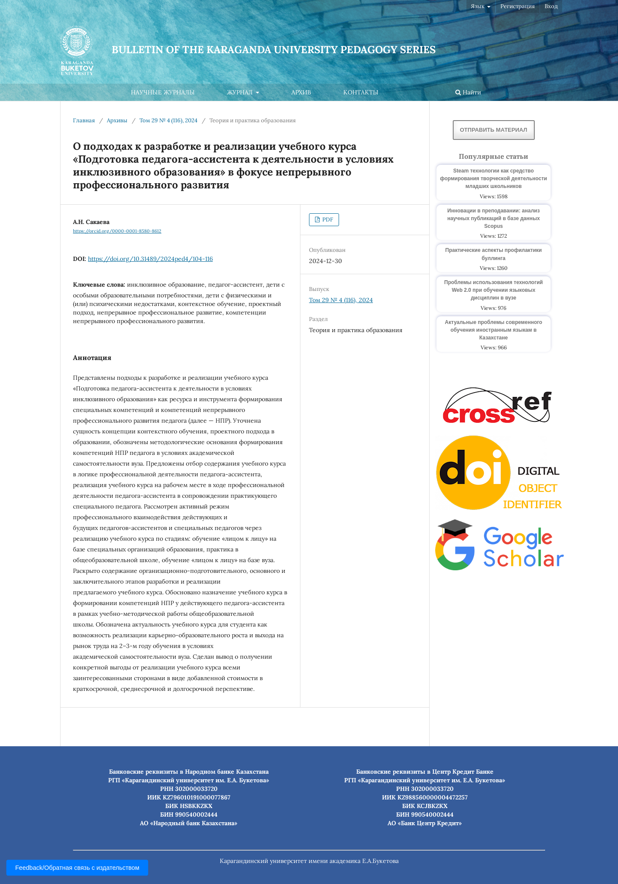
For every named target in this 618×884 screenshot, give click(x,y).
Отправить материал (493, 130)
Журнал (240, 92)
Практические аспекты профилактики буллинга (493, 254)
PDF (327, 219)
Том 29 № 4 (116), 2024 (168, 120)
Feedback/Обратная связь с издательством (77, 868)
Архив (301, 92)
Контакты (361, 92)
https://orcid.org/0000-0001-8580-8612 (117, 231)
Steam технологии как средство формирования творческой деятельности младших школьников (493, 178)
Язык (478, 6)
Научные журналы (163, 92)
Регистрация (517, 6)
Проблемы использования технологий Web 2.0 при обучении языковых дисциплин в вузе (493, 290)
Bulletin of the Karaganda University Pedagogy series (274, 49)
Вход (551, 6)
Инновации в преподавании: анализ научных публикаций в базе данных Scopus (493, 218)
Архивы (117, 120)
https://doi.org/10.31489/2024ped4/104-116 (150, 259)
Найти (468, 92)
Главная (84, 120)
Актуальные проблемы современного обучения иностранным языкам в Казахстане (493, 330)
